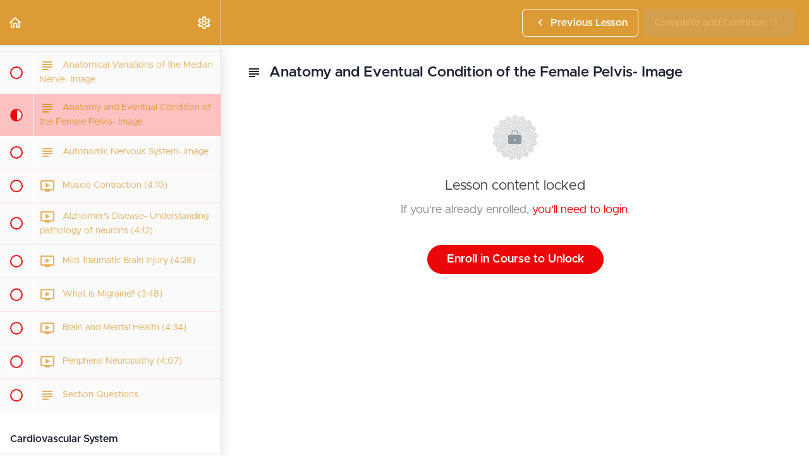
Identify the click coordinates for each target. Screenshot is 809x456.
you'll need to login (580, 210)
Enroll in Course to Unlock (515, 259)
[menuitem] (205, 22)
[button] (16, 22)
